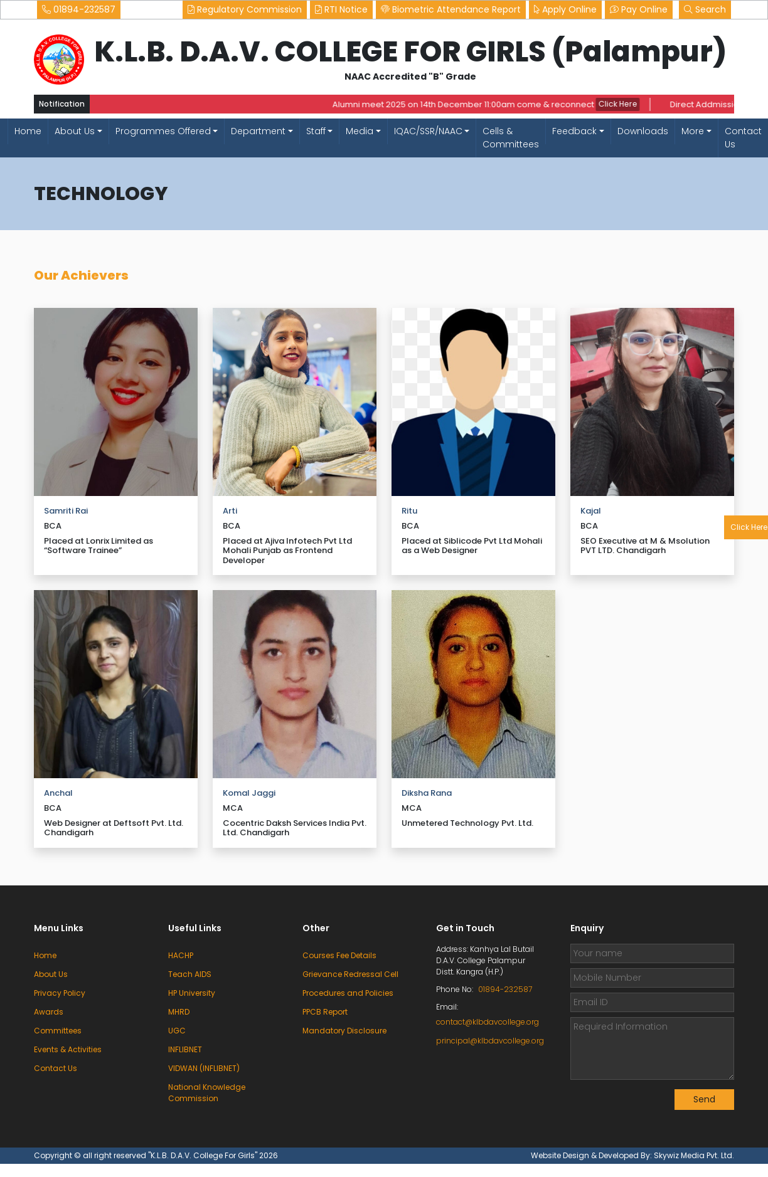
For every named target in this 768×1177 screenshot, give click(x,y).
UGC (177, 1030)
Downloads (642, 131)
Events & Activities (68, 1049)
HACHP (180, 955)
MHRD (178, 1011)
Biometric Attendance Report (451, 9)
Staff (316, 131)
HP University (191, 993)
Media (359, 131)
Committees (58, 1030)
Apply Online (565, 9)
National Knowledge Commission (206, 1093)
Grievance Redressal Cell (350, 974)
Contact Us (743, 137)
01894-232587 (78, 9)
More (692, 131)
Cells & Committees (511, 137)
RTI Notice (341, 9)
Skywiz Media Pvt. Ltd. (694, 1155)
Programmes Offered (163, 131)
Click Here (621, 104)
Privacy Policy (59, 993)
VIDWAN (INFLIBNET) (204, 1068)
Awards (48, 1011)
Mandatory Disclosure (344, 1030)
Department (258, 131)
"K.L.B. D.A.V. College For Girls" (203, 1155)
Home (27, 131)
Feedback (574, 131)
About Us (75, 131)
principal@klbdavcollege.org (488, 1040)
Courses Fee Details (339, 955)
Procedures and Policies (347, 993)
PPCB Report (325, 1011)
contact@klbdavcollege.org (487, 1021)
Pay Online (639, 9)
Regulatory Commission (245, 9)
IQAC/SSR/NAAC (428, 131)
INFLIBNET (185, 1049)
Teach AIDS (189, 974)
